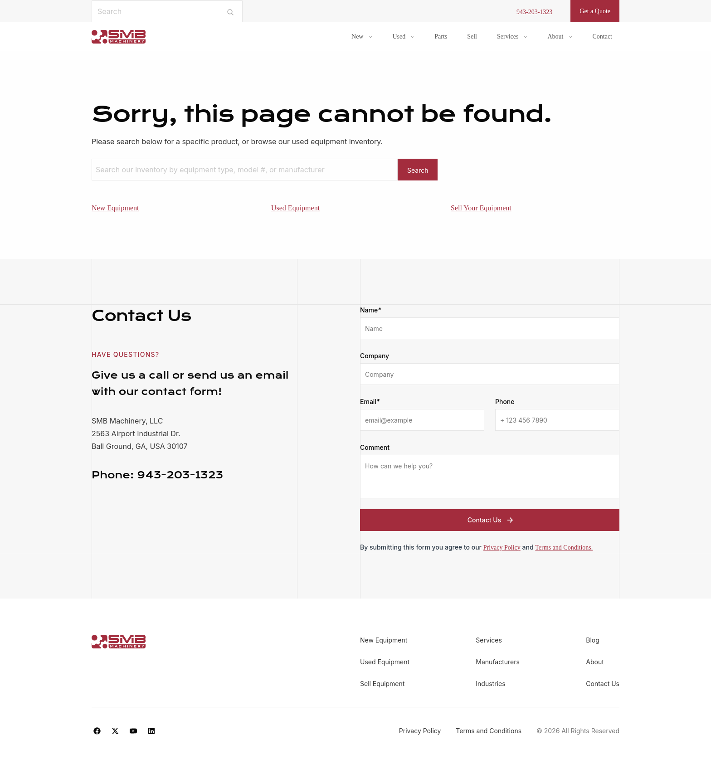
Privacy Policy (502, 547)
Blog (592, 640)
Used (398, 36)
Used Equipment (295, 208)
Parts (440, 36)
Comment (375, 447)
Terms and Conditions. (564, 547)
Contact (602, 36)
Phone (505, 401)
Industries (490, 683)
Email (370, 401)
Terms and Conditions (489, 731)
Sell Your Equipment (481, 208)
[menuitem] (362, 37)
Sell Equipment (382, 683)
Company (374, 356)
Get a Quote (595, 11)
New (357, 36)
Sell (472, 36)
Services (507, 36)
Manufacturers (498, 662)
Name (370, 310)
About (555, 36)
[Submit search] (230, 11)
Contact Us (492, 520)
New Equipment (115, 208)
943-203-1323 (534, 12)
